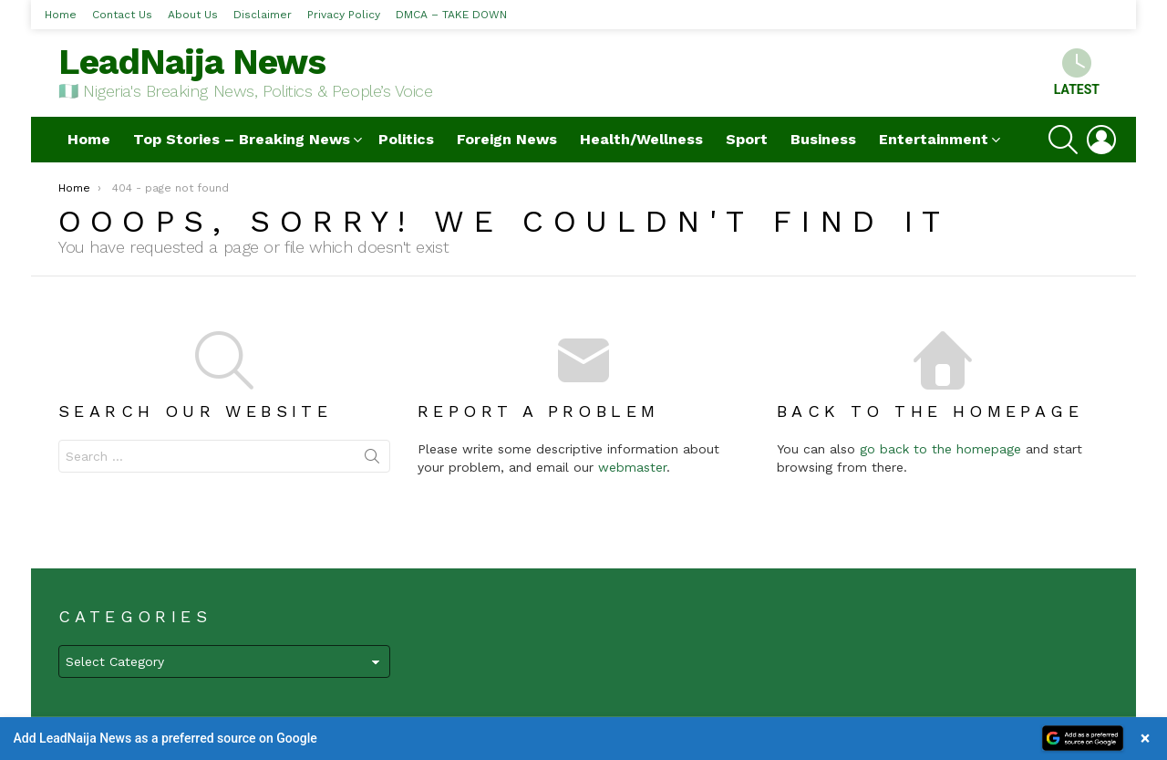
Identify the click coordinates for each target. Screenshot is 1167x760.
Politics (406, 139)
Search (372, 460)
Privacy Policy (343, 14)
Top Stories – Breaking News (241, 139)
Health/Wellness (641, 139)
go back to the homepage (940, 449)
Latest (1077, 72)
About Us (193, 14)
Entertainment (933, 139)
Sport (747, 139)
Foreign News (507, 139)
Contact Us (122, 14)
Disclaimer (262, 14)
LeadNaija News (191, 61)
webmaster (632, 467)
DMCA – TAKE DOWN (451, 14)
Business (823, 139)
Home (61, 14)
